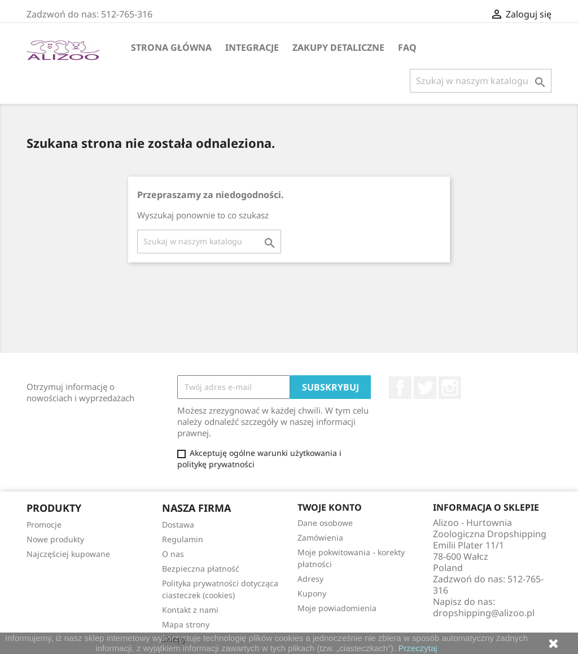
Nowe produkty (55, 539)
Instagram (450, 387)
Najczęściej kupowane (68, 553)
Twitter (425, 387)
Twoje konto (329, 507)
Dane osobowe (325, 522)
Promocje (44, 524)
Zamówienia (320, 537)
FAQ (407, 47)
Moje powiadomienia (336, 608)
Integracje (252, 47)
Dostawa (178, 524)
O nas (173, 553)
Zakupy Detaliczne (338, 47)
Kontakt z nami (190, 609)
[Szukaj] (480, 81)
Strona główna (171, 47)
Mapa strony (185, 624)
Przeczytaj (417, 648)
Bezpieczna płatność (200, 568)
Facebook (400, 387)
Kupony (311, 593)
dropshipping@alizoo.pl (484, 613)
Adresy (310, 578)
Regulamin (182, 539)
